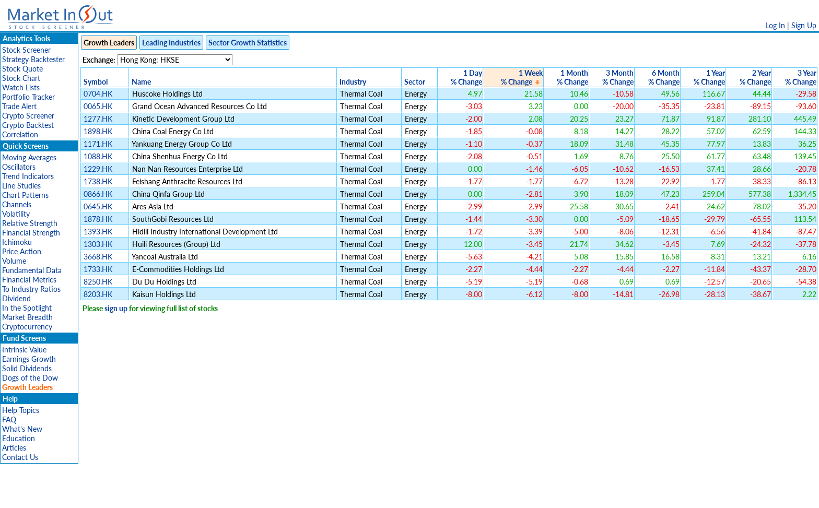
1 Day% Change (466, 77)
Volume (14, 260)
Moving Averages (29, 157)
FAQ (9, 419)
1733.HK (98, 269)
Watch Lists (21, 87)
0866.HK (98, 194)
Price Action (21, 251)
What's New (22, 428)
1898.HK (98, 131)
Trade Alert (19, 106)
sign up (115, 308)
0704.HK (98, 93)
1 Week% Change (522, 77)
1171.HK (98, 143)
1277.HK (98, 118)
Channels (16, 204)
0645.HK (98, 206)
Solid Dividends (27, 368)
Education (18, 438)
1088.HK (98, 156)
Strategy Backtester (33, 59)
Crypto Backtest (28, 125)
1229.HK (98, 168)
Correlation (20, 134)
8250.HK (98, 281)
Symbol (96, 81)
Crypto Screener (28, 115)
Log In (775, 25)
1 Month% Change (572, 77)
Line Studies (21, 185)
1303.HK (98, 244)
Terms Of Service (391, 494)
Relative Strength (29, 223)
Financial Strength (31, 232)
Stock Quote (22, 68)
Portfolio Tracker (28, 96)
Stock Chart (21, 78)
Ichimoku (17, 242)
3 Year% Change (800, 77)
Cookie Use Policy (453, 494)
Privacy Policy (335, 494)
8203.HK (98, 294)
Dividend (16, 298)
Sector (414, 81)
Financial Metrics (29, 279)
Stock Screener (26, 49)
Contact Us (20, 457)
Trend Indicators (28, 176)
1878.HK (98, 219)
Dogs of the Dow (30, 377)
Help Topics (20, 410)
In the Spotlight (27, 307)
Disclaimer (290, 494)
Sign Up (803, 25)
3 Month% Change (618, 77)
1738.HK (98, 181)
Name (141, 81)
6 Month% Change (664, 77)
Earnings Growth (29, 359)
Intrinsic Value (24, 349)
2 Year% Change (755, 77)
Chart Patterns (25, 195)
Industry (353, 81)
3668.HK (98, 256)
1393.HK (98, 231)
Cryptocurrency (27, 326)
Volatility (16, 213)
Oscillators (19, 166)
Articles (14, 447)
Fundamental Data (32, 270)
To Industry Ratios (31, 289)
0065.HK (98, 106)
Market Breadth (27, 317)
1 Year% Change (709, 77)
